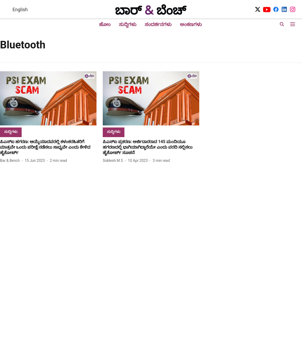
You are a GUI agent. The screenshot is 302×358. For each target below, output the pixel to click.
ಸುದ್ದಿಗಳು (127, 24)
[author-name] (11, 160)
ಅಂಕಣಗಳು (191, 24)
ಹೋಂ (105, 24)
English (20, 9)
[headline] (48, 147)
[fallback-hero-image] (48, 98)
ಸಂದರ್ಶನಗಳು (158, 24)
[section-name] (11, 131)
